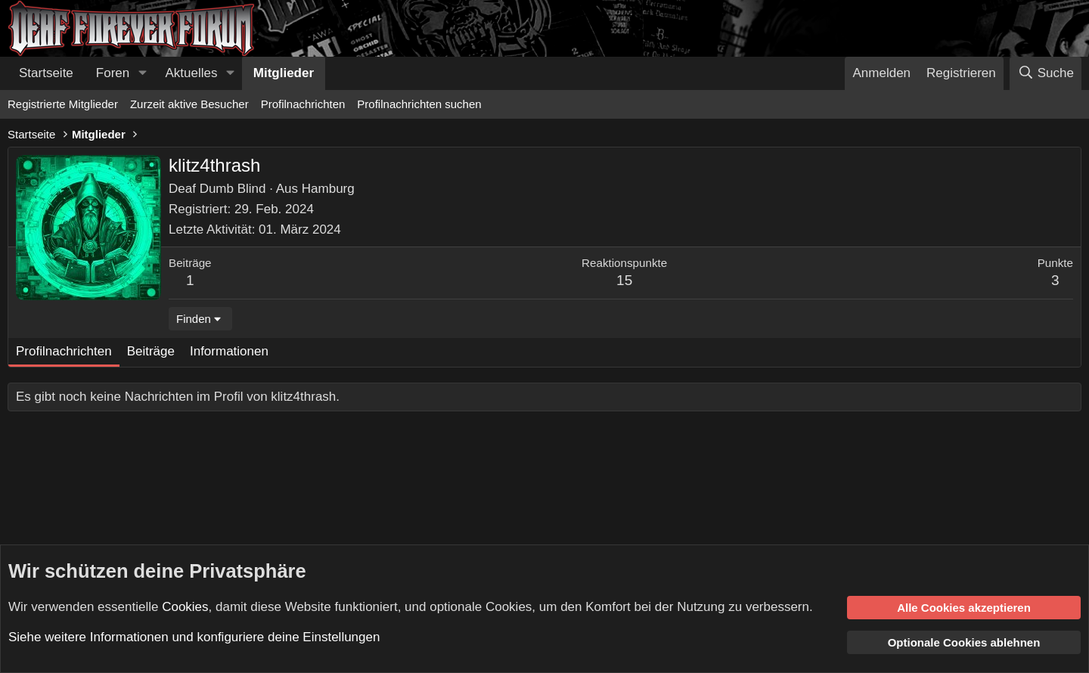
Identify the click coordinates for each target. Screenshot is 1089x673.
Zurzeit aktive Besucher (189, 104)
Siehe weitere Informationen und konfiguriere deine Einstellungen (194, 637)
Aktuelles (192, 73)
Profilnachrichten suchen (419, 104)
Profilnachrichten (303, 104)
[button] (142, 73)
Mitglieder (283, 73)
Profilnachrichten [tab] (64, 351)
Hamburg (328, 188)
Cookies (185, 606)
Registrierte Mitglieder (63, 104)
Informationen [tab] (229, 351)
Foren (112, 73)
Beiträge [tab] (151, 351)
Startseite (46, 73)
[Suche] (1045, 73)
